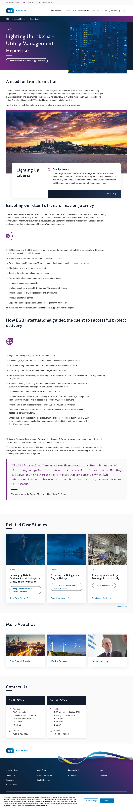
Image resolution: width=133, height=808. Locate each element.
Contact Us (28, 3)
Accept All (107, 801)
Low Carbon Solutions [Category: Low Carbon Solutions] (104, 587)
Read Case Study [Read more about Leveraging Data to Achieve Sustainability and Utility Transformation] (19, 599)
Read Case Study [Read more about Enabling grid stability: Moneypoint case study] (101, 599)
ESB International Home (15, 19)
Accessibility (73, 777)
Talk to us (111, 195)
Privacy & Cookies (44, 777)
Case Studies (97, 11)
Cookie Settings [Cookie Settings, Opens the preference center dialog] (91, 801)
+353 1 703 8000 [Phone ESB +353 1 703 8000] (46, 3)
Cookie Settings (43, 781)
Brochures (10, 781)
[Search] (124, 10)
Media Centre (12, 3)
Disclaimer (103, 777)
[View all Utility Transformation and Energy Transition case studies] (122, 608)
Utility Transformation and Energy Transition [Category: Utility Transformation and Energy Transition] (27, 61)
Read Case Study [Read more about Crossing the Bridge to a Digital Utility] (60, 599)
